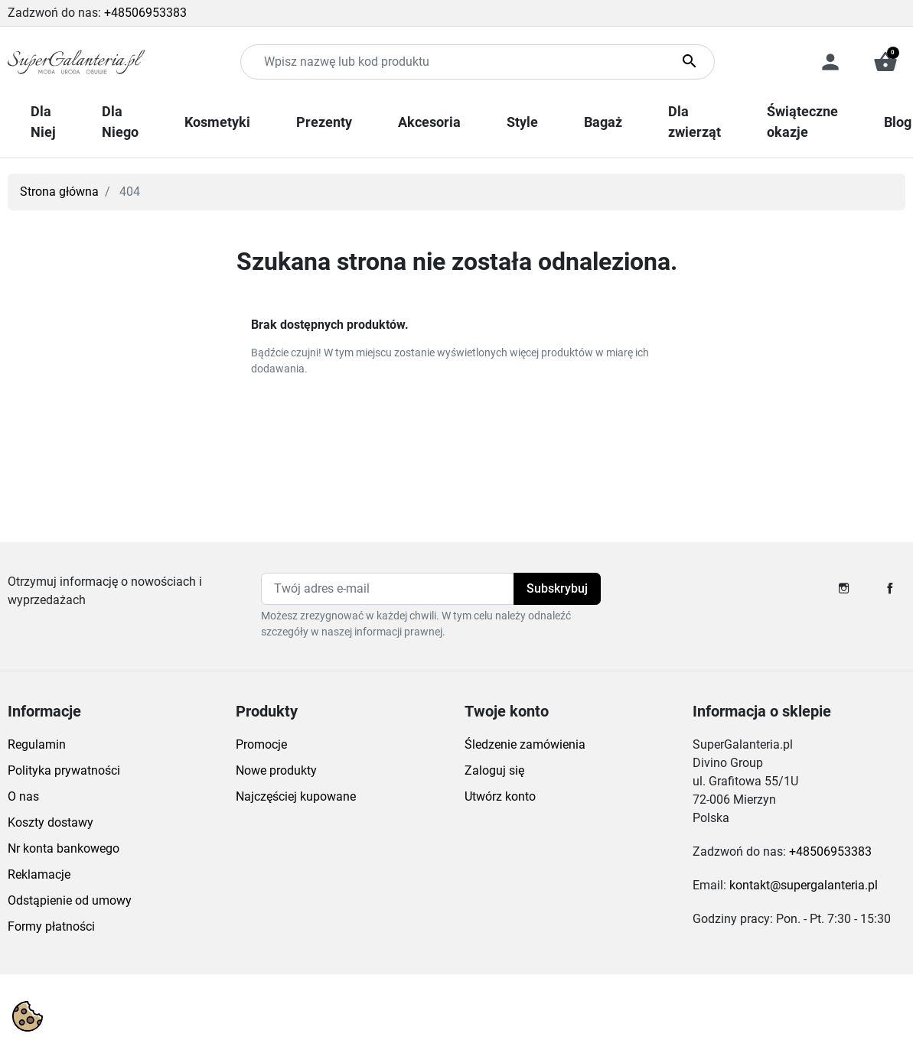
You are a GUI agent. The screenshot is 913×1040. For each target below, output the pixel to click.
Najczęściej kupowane (296, 796)
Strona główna (59, 191)
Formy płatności (51, 926)
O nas (23, 796)
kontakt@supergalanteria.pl (803, 885)
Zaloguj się (494, 770)
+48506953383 (145, 12)
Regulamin (37, 744)
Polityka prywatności (64, 770)
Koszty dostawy (50, 822)
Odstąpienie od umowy (70, 900)
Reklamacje (39, 874)
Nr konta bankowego (63, 848)
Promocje (261, 744)
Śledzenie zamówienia (525, 744)
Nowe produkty (276, 770)
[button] (885, 62)
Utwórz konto (500, 796)
